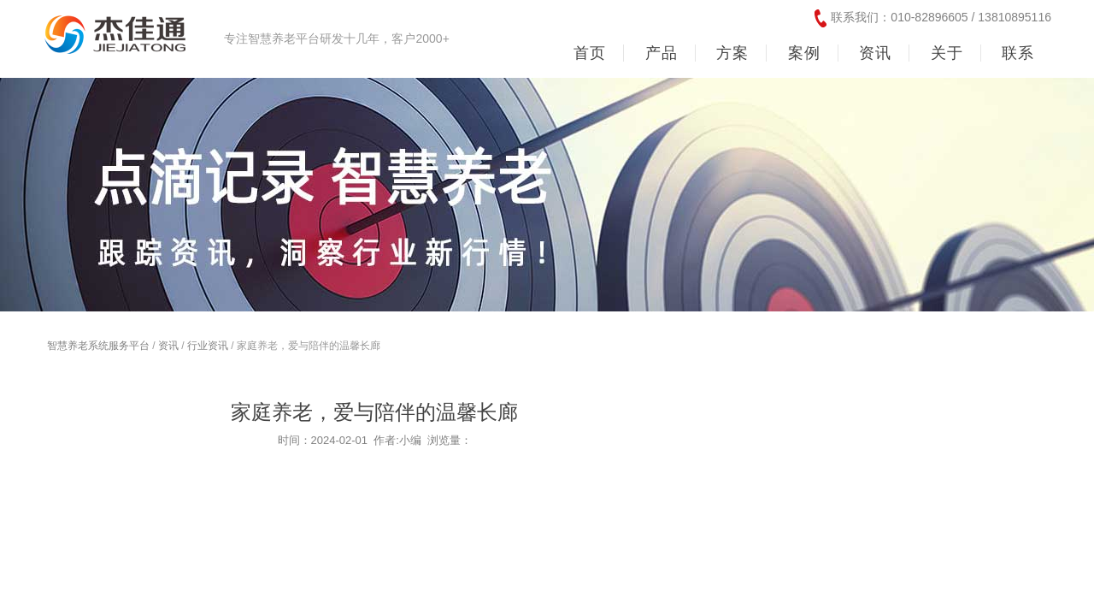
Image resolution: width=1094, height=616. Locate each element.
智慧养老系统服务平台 (98, 346)
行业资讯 (207, 346)
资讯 (168, 346)
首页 (589, 53)
